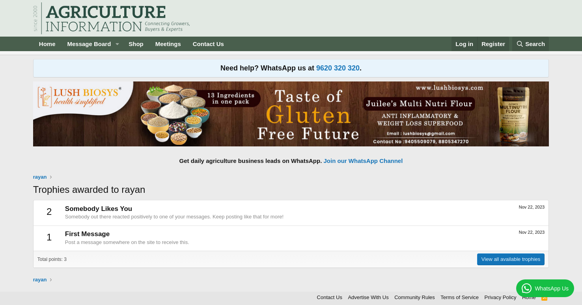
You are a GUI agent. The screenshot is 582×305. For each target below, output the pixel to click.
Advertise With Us (368, 297)
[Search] (530, 44)
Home (47, 44)
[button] (117, 44)
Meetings (168, 44)
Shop (136, 44)
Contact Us (208, 44)
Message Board (89, 44)
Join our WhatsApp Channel (363, 160)
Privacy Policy (501, 297)
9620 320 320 (338, 68)
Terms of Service (459, 297)
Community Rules (414, 297)
